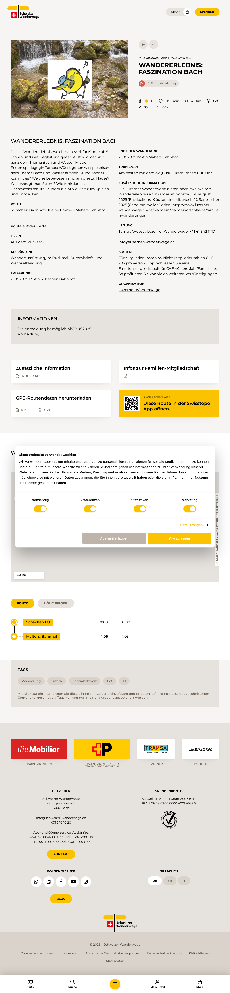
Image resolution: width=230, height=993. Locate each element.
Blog (61, 899)
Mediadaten (115, 961)
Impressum (69, 953)
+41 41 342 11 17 (202, 231)
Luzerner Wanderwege (139, 290)
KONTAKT (61, 854)
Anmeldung (28, 334)
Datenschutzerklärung (164, 953)
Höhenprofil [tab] (56, 603)
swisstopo (217, 545)
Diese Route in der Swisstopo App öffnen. (176, 406)
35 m (145, 107)
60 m (164, 107)
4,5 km (193, 101)
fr (170, 881)
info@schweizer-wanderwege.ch (61, 818)
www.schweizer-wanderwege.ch (217, 515)
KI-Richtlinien (199, 953)
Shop (175, 11)
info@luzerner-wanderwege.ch (147, 242)
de (154, 881)
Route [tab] (22, 603)
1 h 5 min (169, 101)
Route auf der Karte (29, 226)
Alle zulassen (179, 538)
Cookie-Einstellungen (37, 953)
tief (212, 101)
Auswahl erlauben (114, 538)
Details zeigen (191, 525)
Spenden (207, 11)
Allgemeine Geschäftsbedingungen (112, 953)
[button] (69, 79)
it (184, 881)
